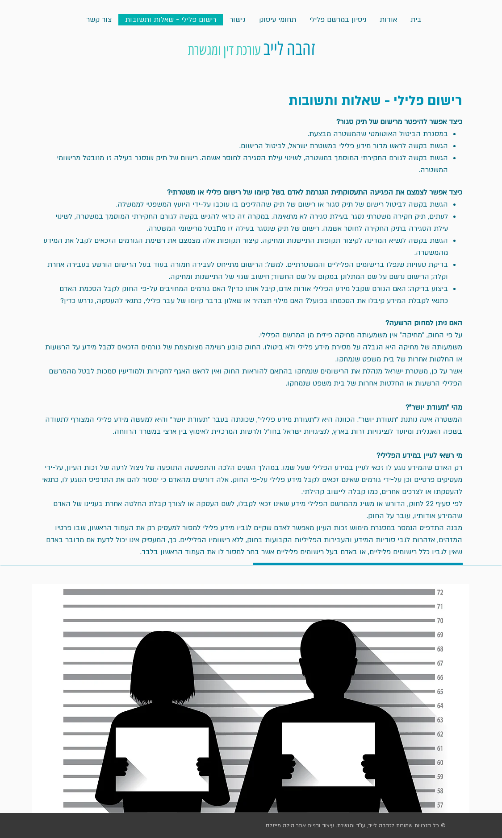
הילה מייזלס (280, 825)
